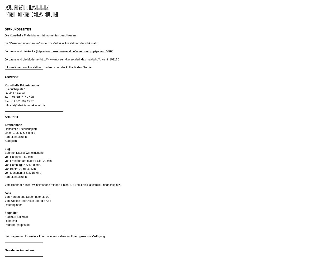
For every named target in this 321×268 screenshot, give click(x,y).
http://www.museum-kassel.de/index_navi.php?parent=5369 (74, 51)
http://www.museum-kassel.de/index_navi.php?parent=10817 (79, 59)
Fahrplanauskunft (16, 137)
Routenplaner (13, 205)
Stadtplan (11, 141)
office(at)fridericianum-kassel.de (25, 105)
